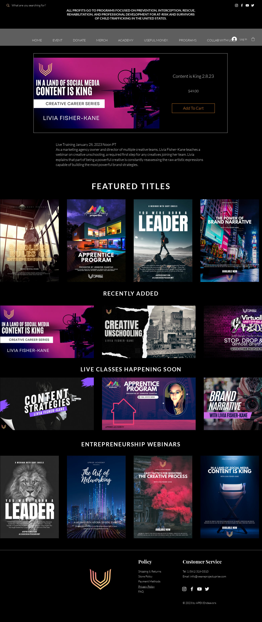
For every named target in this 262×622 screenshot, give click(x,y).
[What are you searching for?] (32, 5)
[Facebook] (242, 5)
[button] (253, 39)
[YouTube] (247, 5)
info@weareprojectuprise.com (208, 576)
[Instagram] (236, 5)
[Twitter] (253, 5)
